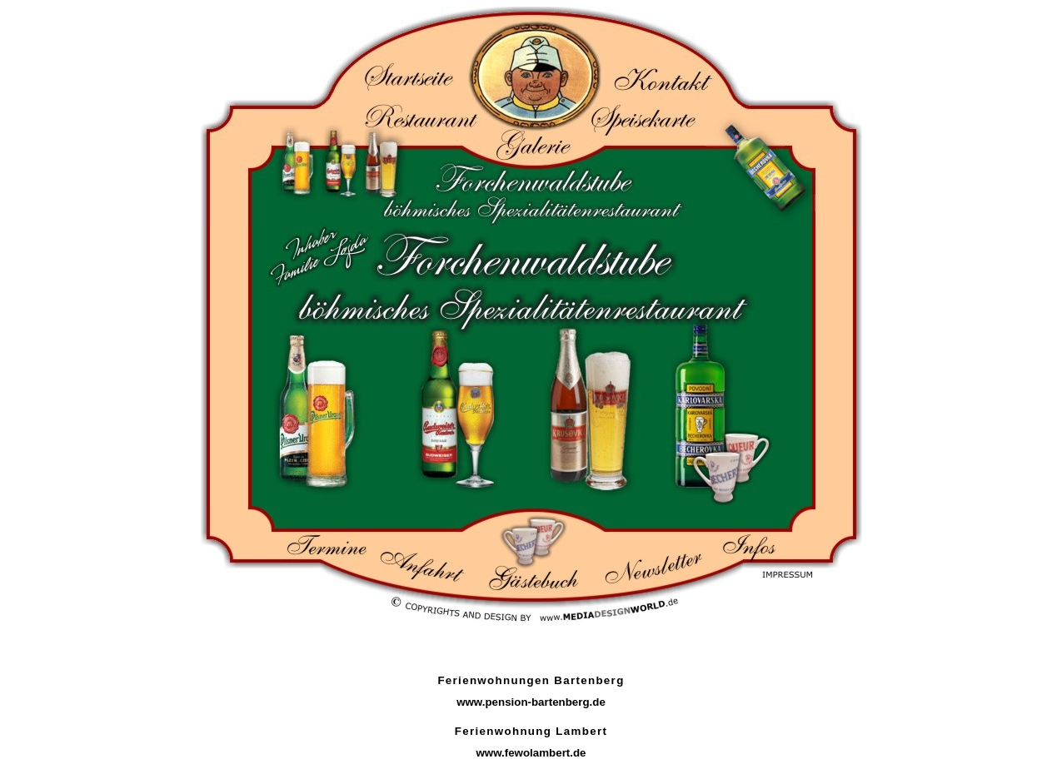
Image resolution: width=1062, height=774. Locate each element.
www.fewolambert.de (531, 753)
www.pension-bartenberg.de (531, 702)
